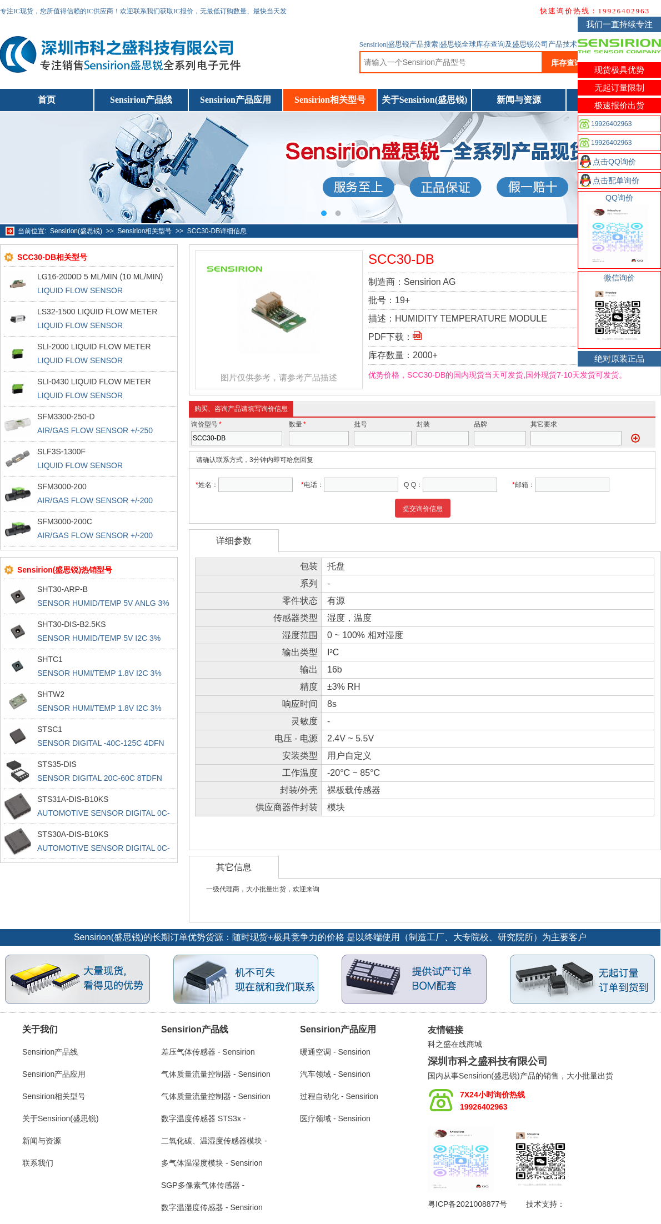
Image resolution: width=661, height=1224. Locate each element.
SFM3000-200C (64, 521)
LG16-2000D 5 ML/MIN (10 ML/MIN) (100, 276)
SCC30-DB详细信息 (217, 231)
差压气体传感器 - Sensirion (208, 1051)
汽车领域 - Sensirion (335, 1074)
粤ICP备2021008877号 (467, 1204)
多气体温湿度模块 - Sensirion (212, 1162)
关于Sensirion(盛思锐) (425, 99)
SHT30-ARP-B (62, 589)
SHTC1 (50, 659)
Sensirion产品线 (141, 99)
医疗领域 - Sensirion (335, 1118)
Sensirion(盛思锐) (76, 231)
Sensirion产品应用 (235, 99)
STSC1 (49, 729)
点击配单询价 (616, 180)
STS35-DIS (57, 764)
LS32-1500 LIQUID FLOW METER (97, 311)
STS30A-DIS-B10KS (72, 834)
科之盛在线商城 (455, 1044)
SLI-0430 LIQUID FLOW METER (94, 381)
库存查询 (566, 62)
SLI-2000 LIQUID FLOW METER (94, 346)
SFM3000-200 (62, 486)
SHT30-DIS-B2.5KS (71, 624)
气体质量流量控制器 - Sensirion (216, 1074)
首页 (47, 99)
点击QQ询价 (614, 161)
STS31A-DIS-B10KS (72, 799)
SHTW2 (50, 694)
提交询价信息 (423, 509)
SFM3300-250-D (66, 416)
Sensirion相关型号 (329, 99)
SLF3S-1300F (61, 451)
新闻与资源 (519, 99)
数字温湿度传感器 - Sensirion (212, 1207)
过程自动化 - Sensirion (339, 1096)
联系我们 (37, 1162)
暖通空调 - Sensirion (335, 1051)
